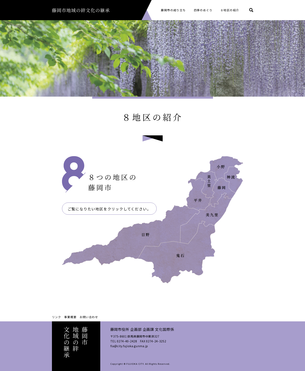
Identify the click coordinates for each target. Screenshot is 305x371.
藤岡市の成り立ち (173, 10)
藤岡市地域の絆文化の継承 (82, 10)
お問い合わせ (89, 317)
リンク (56, 317)
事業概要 (70, 317)
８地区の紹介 (229, 10)
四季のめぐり (203, 10)
